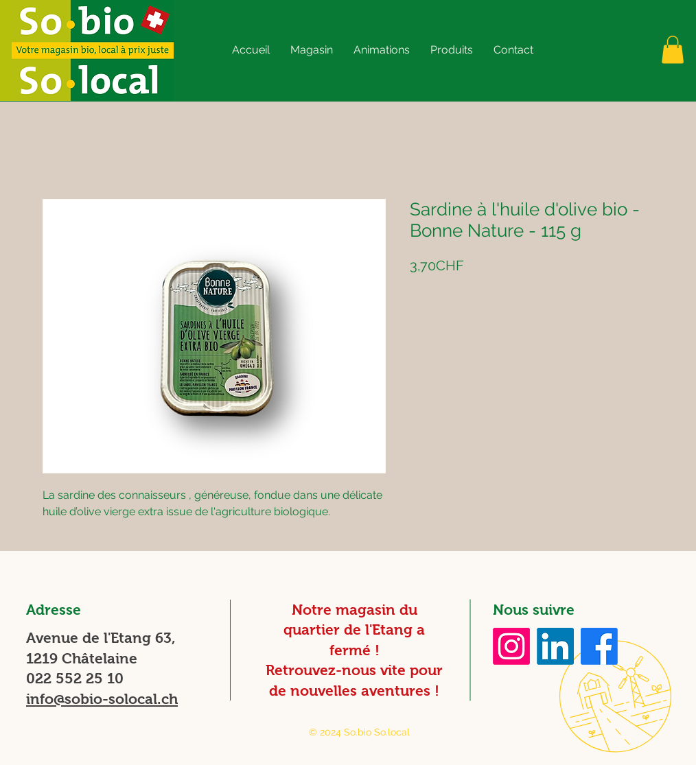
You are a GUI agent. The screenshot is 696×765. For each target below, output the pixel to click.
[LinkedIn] (555, 646)
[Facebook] (599, 646)
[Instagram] (511, 646)
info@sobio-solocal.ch (102, 699)
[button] (311, 50)
